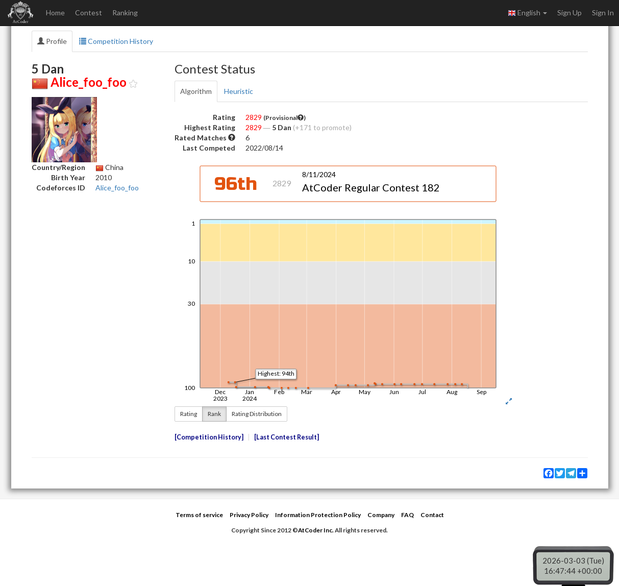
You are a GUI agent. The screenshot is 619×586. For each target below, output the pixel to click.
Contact (432, 515)
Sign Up (569, 12)
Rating (188, 414)
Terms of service (199, 515)
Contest (88, 12)
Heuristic (238, 91)
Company (380, 515)
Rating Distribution (257, 414)
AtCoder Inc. (316, 530)
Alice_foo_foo (117, 187)
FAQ (407, 515)
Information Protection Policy (318, 515)
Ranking (125, 12)
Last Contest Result (286, 437)
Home (55, 12)
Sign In (603, 12)
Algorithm (196, 91)
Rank (214, 414)
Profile (52, 41)
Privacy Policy (249, 515)
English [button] (527, 12)
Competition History (116, 41)
